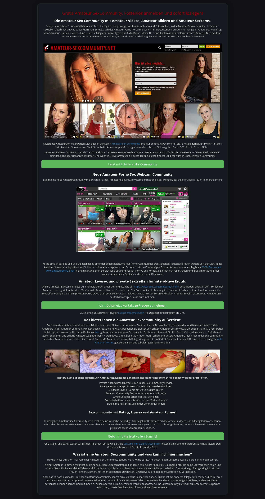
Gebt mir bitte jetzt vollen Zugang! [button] (132, 436)
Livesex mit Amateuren (131, 312)
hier (97, 332)
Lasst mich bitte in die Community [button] (132, 164)
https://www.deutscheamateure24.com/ (156, 286)
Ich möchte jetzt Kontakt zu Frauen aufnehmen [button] (132, 305)
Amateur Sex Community (126, 143)
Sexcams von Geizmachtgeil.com (142, 443)
